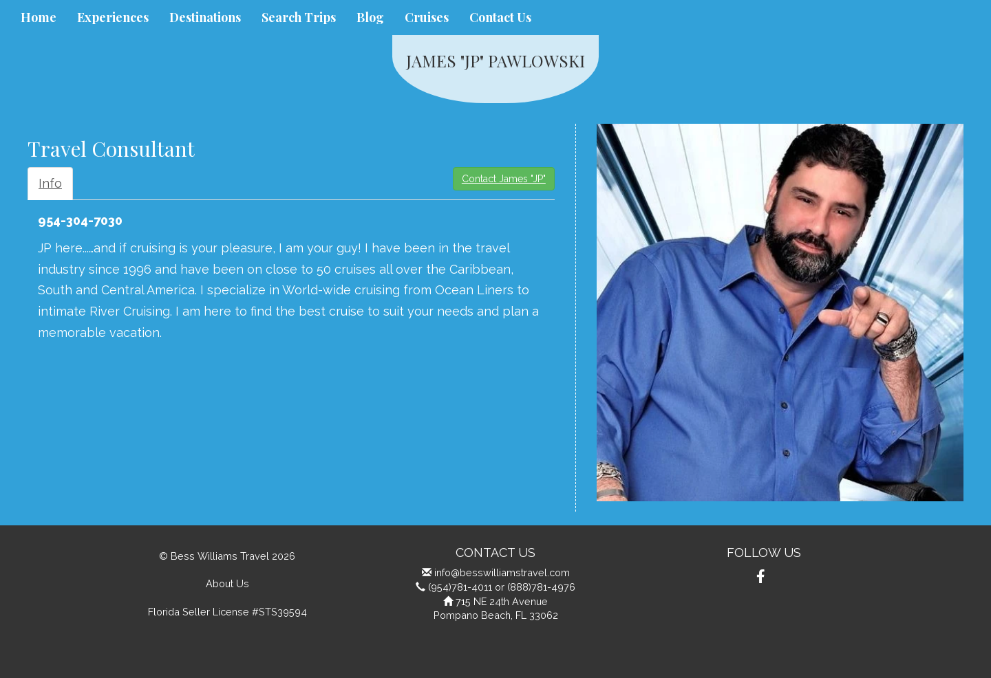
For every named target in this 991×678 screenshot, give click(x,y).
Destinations (205, 17)
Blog (370, 17)
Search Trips (299, 17)
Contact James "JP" (504, 178)
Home (38, 17)
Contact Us (500, 17)
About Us (227, 583)
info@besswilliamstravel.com (502, 572)
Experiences (113, 17)
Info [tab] (50, 183)
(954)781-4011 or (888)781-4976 (501, 587)
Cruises (427, 17)
